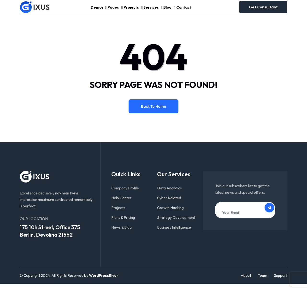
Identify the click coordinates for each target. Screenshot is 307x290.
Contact (188, 10)
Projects (131, 10)
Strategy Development (176, 223)
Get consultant (263, 10)
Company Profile (125, 194)
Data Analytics (169, 194)
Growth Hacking (170, 213)
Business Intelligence (174, 233)
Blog (171, 10)
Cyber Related (169, 204)
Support (280, 281)
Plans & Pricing (123, 223)
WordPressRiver (103, 281)
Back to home (153, 112)
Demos (92, 10)
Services (152, 10)
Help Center (121, 204)
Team (262, 281)
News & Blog (121, 233)
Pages (110, 10)
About (246, 281)
